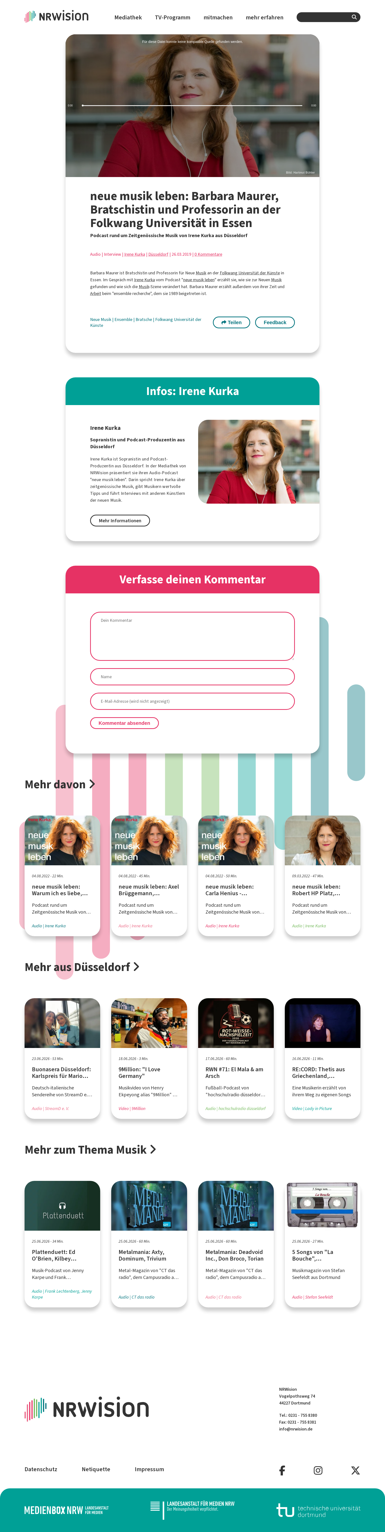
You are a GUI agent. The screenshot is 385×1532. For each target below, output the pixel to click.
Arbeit (95, 293)
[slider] (192, 105)
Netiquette (96, 1469)
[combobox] (328, 17)
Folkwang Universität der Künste (250, 273)
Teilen (231, 322)
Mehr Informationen (120, 520)
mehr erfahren (265, 17)
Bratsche (144, 319)
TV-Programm (172, 17)
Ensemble (123, 319)
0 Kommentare (208, 254)
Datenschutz (41, 1469)
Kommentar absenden (124, 723)
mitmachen (218, 17)
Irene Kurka (134, 254)
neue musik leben (199, 280)
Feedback (275, 322)
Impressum (149, 1469)
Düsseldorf (158, 254)
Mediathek (128, 17)
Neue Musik (101, 319)
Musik (201, 273)
